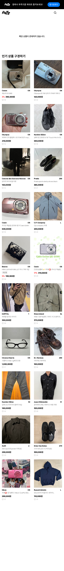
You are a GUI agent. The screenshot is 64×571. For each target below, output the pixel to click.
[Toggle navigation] (60, 12)
